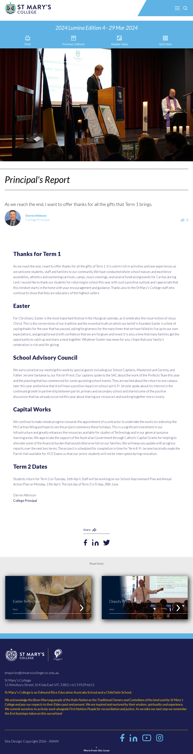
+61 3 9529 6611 (82, 687)
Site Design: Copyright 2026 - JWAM (32, 743)
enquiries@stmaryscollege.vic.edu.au (32, 675)
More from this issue (97, 749)
